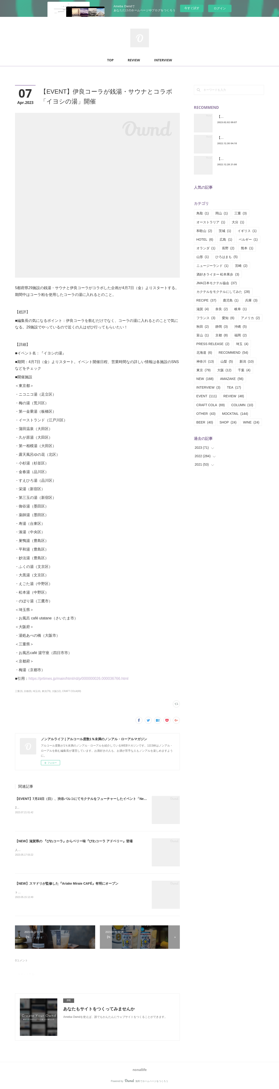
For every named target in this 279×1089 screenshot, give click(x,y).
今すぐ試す (191, 8)
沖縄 (240, 326)
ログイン (220, 8)
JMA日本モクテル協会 (216, 283)
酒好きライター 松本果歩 (217, 274)
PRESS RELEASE (212, 344)
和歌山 (204, 231)
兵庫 (251, 300)
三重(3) (18, 691)
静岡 (221, 326)
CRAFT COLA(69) (71, 691)
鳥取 (202, 213)
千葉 (244, 370)
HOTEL (204, 239)
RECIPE (206, 300)
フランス (205, 318)
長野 (228, 248)
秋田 (202, 326)
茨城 (225, 231)
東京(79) (46, 691)
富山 (202, 335)
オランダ (205, 248)
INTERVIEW (163, 60)
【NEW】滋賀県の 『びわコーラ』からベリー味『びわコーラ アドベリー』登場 (73, 841)
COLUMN (242, 405)
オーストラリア (210, 222)
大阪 (224, 370)
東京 (203, 370)
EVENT (206, 396)
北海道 (204, 352)
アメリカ (250, 318)
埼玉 (242, 344)
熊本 (247, 248)
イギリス (247, 231)
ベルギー (248, 239)
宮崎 (241, 266)
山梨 (227, 361)
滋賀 (202, 309)
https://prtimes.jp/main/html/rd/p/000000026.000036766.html (78, 679)
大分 (238, 222)
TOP (110, 60)
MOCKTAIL (235, 414)
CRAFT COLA (210, 405)
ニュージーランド (212, 266)
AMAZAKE (231, 379)
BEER (204, 422)
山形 (202, 257)
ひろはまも (226, 257)
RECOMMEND (233, 352)
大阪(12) (56, 691)
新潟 (246, 361)
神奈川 (205, 361)
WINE (251, 422)
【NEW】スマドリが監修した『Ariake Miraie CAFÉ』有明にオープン (66, 883)
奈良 (221, 309)
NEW (205, 379)
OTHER (206, 414)
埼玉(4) (36, 691)
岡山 (221, 213)
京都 (221, 335)
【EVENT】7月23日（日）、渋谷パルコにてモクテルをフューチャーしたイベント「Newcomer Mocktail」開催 (97, 799)
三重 (240, 213)
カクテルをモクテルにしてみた (223, 292)
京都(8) (27, 691)
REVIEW (134, 60)
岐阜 (240, 309)
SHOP (228, 422)
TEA (234, 387)
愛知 (228, 318)
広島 (226, 239)
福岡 (240, 335)
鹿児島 (231, 300)
